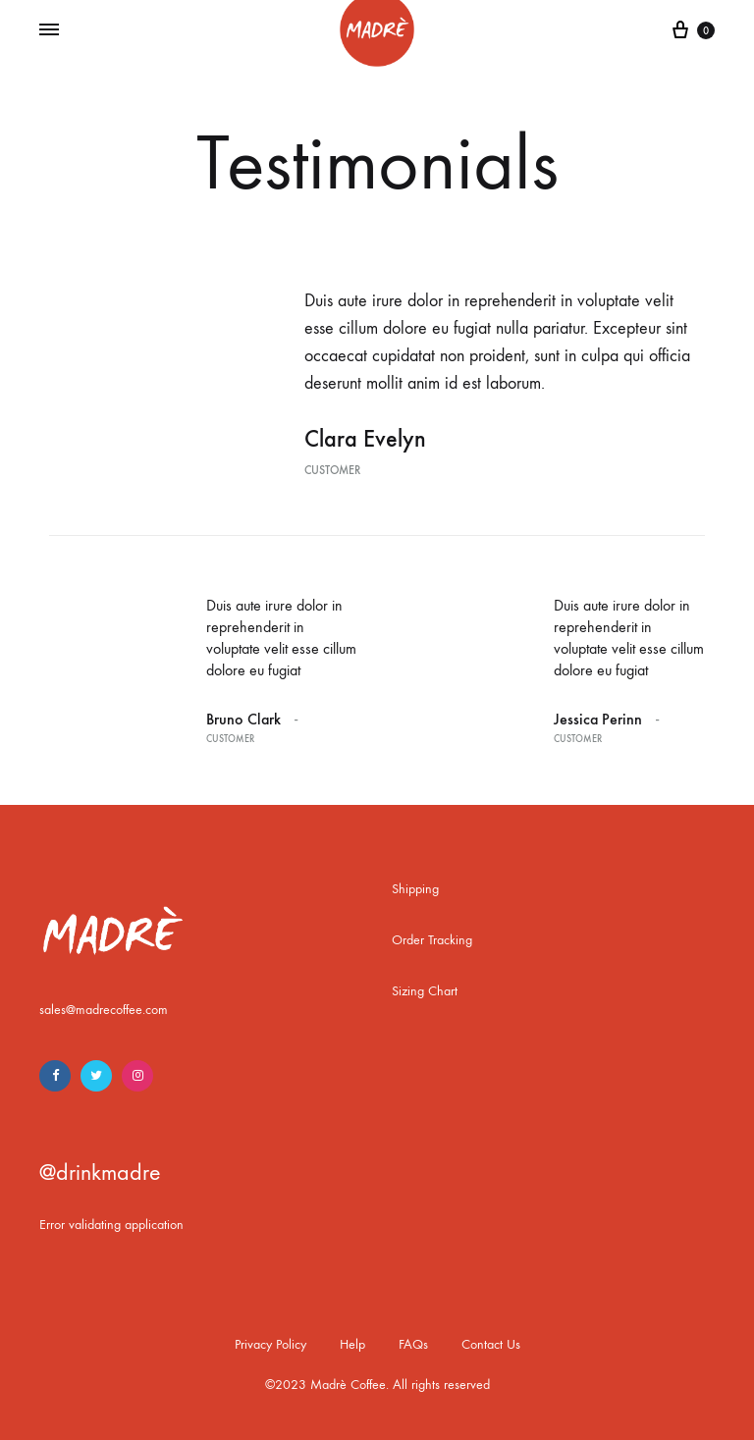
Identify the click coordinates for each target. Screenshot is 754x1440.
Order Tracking (432, 940)
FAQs (413, 1344)
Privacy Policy (270, 1344)
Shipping (415, 888)
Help (352, 1344)
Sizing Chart (425, 991)
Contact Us (490, 1344)
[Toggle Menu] (49, 30)
